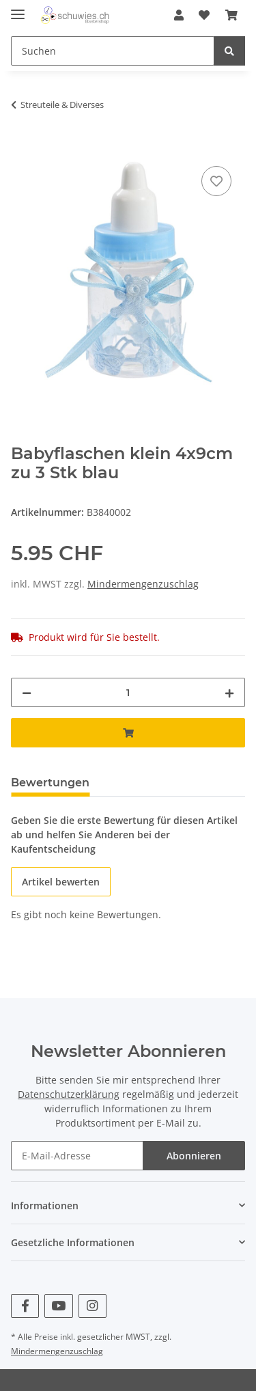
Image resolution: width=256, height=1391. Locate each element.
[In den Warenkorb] (22, 147)
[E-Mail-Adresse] (77, 1155)
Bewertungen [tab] (50, 782)
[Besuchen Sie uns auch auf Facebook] (25, 1306)
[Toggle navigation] (18, 8)
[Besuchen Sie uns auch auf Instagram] (92, 1306)
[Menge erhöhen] (229, 692)
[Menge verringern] (27, 692)
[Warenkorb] (231, 15)
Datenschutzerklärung (68, 1094)
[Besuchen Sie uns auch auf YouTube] (58, 1306)
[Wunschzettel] (204, 15)
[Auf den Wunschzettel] (216, 181)
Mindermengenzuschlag (143, 583)
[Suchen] (112, 51)
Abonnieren (194, 1155)
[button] (179, 15)
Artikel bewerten (61, 881)
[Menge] (128, 692)
